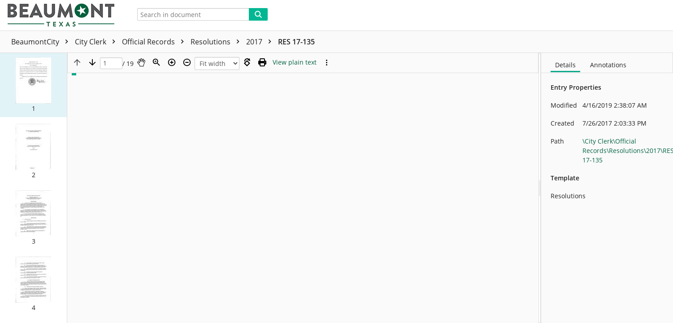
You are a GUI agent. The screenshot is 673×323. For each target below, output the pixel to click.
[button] (33, 85)
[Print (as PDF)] (262, 62)
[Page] (111, 63)
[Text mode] (294, 62)
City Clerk (97, 42)
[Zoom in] (171, 62)
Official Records (155, 42)
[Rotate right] (247, 62)
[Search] (258, 14)
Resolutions (217, 42)
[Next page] (92, 62)
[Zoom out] (187, 62)
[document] (607, 188)
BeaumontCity (42, 42)
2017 (261, 42)
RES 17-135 (296, 42)
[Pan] (141, 62)
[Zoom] (156, 62)
